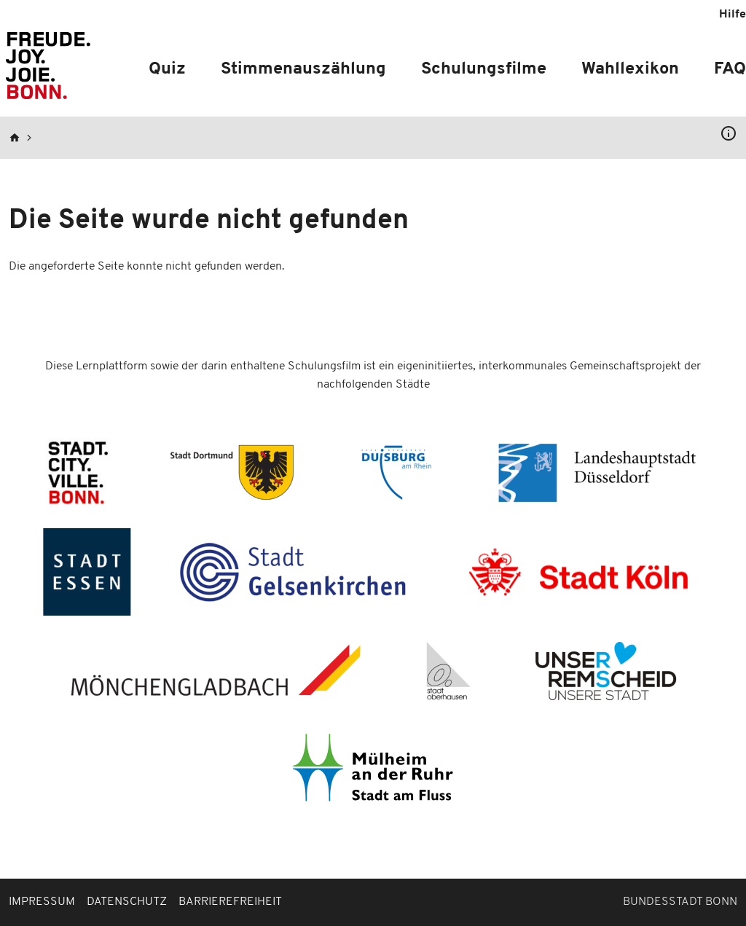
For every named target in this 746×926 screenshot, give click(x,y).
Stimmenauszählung (303, 69)
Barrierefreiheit (230, 902)
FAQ (730, 69)
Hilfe (732, 14)
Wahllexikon (630, 69)
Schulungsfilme (483, 69)
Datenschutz (127, 902)
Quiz (167, 69)
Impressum (42, 902)
